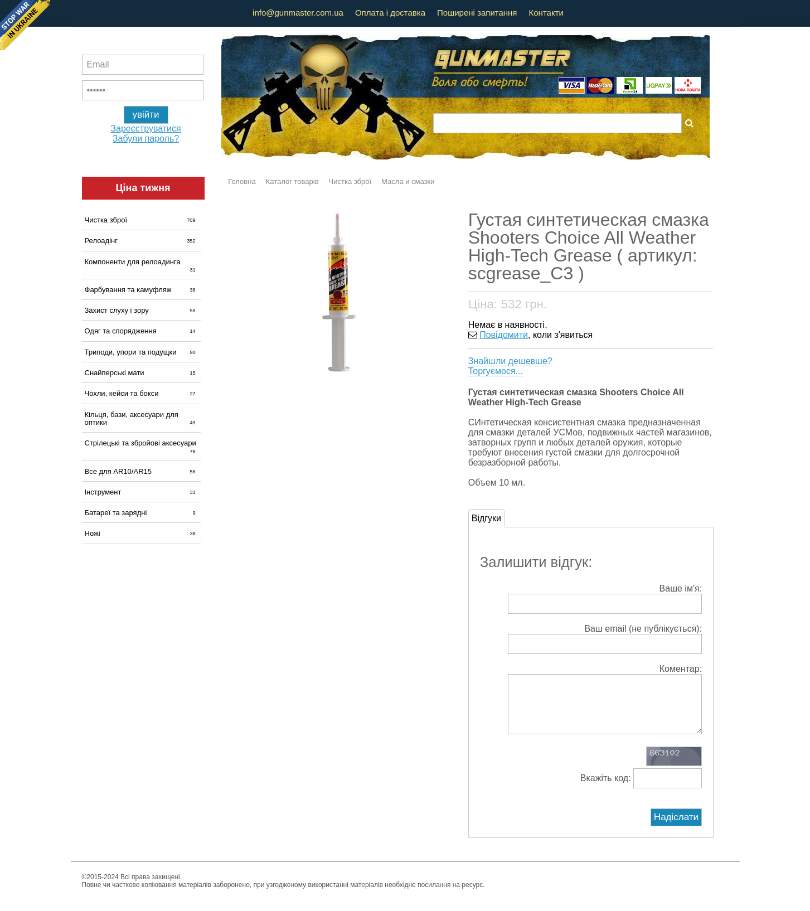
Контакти (546, 12)
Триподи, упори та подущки (141, 352)
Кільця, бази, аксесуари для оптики (141, 418)
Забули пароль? (146, 138)
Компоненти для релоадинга (141, 265)
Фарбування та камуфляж (141, 289)
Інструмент (141, 492)
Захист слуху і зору (141, 310)
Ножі (141, 533)
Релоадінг (141, 240)
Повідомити (503, 335)
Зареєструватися (145, 128)
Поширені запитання (477, 12)
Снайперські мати (141, 373)
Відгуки (486, 518)
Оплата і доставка (390, 12)
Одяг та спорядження (141, 331)
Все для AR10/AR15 (141, 471)
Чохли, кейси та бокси (141, 393)
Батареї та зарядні (141, 512)
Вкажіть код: (641, 789)
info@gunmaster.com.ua (298, 12)
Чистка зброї (141, 220)
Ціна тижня (142, 187)
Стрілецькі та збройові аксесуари (141, 446)
